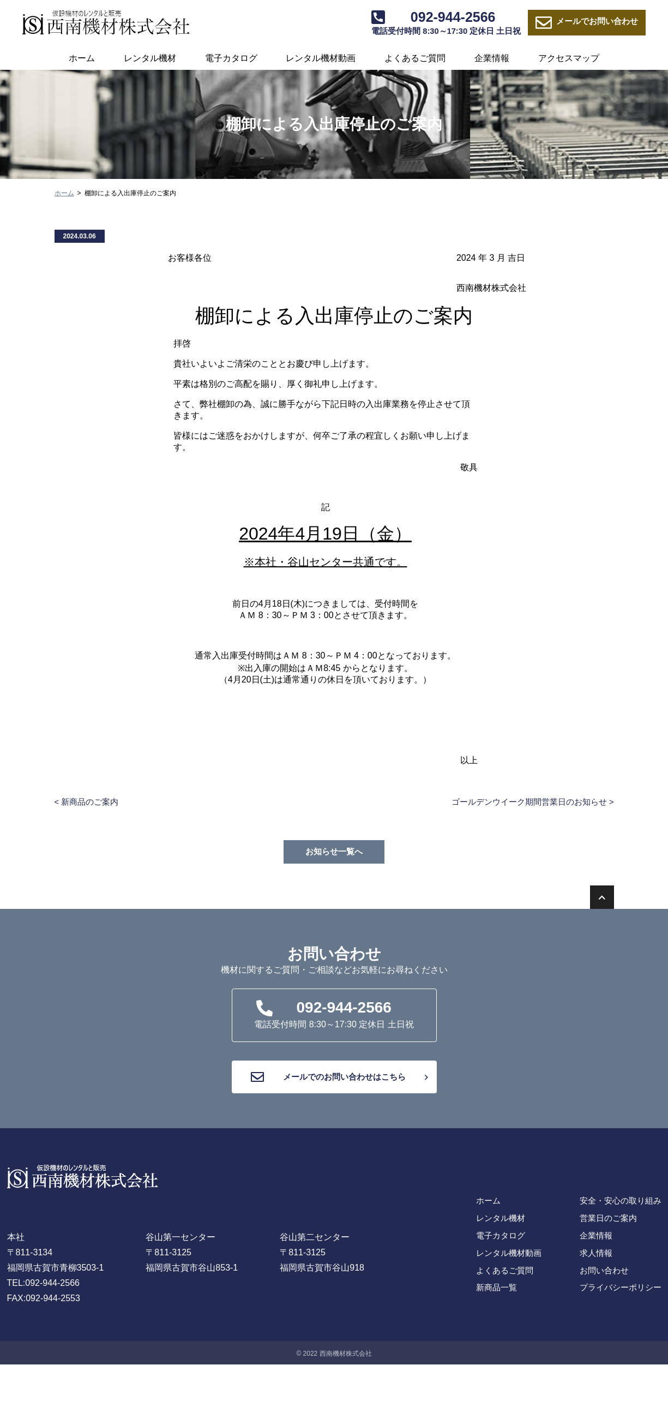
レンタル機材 (150, 58)
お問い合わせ (590, 23)
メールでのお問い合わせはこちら (338, 1082)
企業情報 (491, 58)
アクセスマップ (568, 58)
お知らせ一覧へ (334, 852)
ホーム (82, 58)
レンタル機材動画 (321, 58)
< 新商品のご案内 (89, 802)
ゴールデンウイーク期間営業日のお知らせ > (527, 802)
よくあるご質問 (415, 58)
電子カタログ (231, 58)
